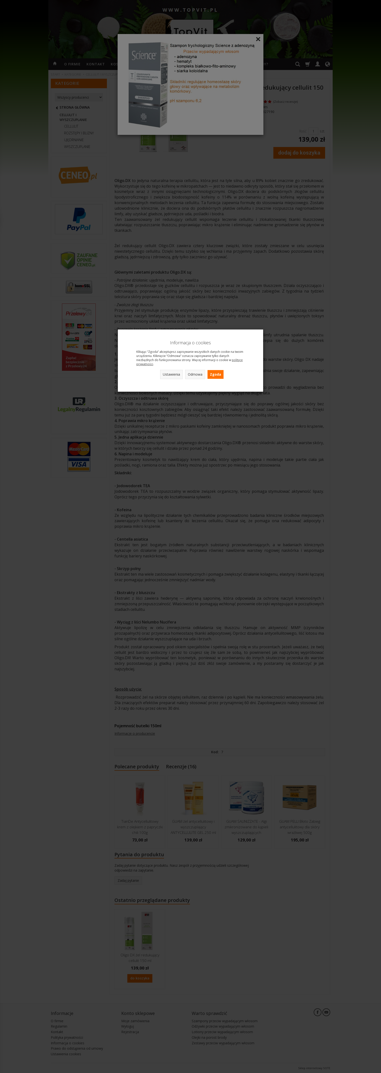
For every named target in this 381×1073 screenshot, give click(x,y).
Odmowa (195, 374)
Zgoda (215, 374)
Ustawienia (171, 374)
